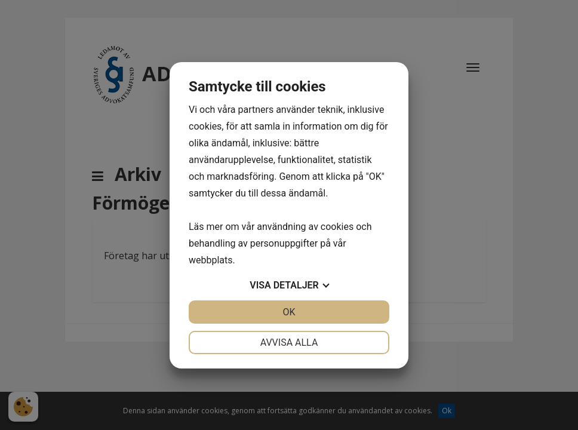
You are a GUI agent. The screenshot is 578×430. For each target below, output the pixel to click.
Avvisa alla (289, 342)
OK (288, 312)
